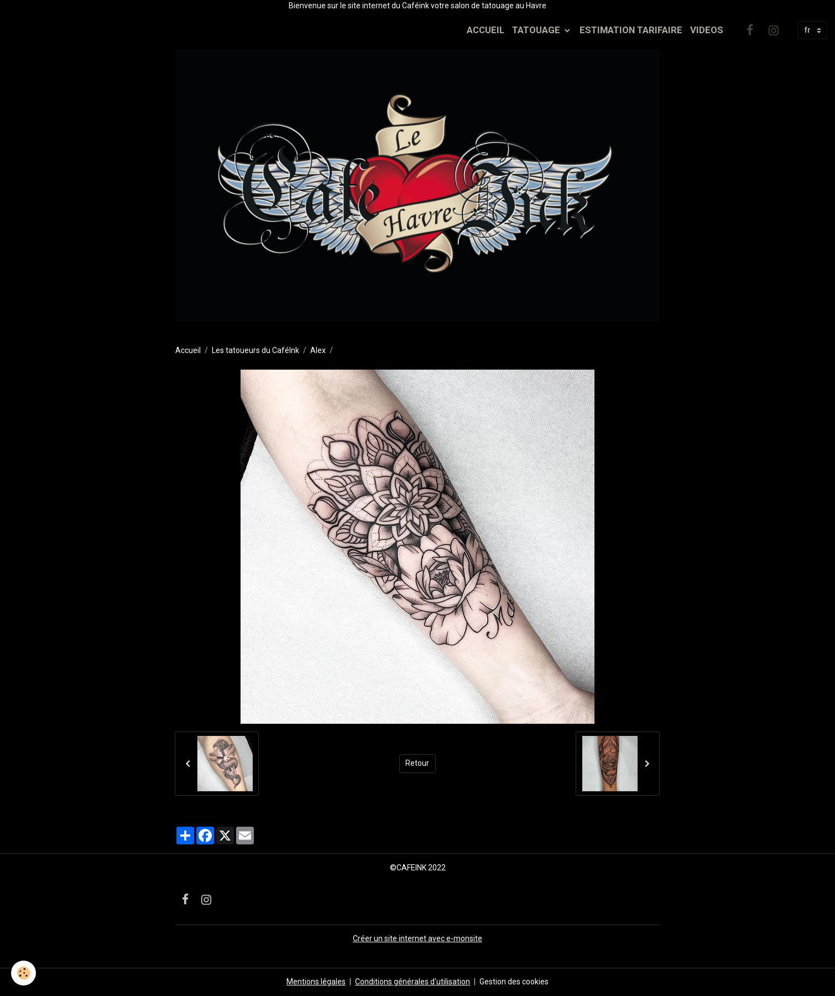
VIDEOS (706, 29)
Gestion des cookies (514, 981)
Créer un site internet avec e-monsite (417, 938)
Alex (318, 350)
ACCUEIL (485, 29)
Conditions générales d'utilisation (412, 981)
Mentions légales (316, 981)
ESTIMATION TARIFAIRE (631, 29)
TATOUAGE (537, 29)
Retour (417, 763)
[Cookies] (23, 973)
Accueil (188, 350)
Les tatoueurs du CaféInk (255, 350)
